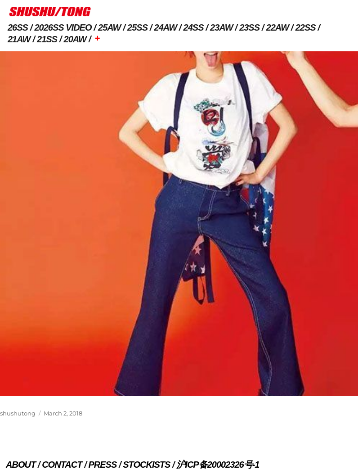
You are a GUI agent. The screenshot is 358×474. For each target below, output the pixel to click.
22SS (305, 27)
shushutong (18, 413)
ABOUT (21, 464)
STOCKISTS (146, 464)
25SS (137, 27)
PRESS (102, 464)
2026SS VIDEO (63, 27)
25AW (109, 27)
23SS (249, 27)
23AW (221, 27)
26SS (18, 27)
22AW (277, 27)
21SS (47, 39)
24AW (165, 27)
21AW (19, 39)
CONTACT (62, 464)
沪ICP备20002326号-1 (217, 464)
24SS (193, 27)
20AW (75, 39)
